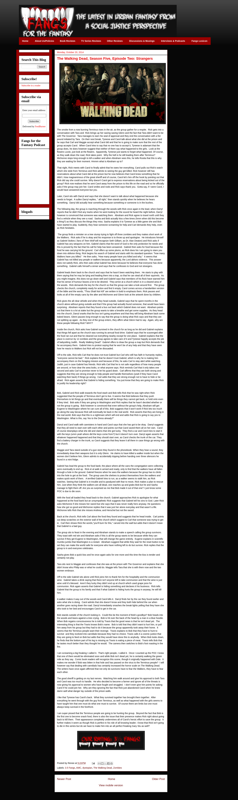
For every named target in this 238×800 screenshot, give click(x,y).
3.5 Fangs (70, 767)
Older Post (158, 779)
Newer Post (64, 779)
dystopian (87, 767)
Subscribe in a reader (31, 85)
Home (111, 779)
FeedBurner (40, 126)
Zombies (117, 767)
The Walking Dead (102, 767)
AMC (78, 767)
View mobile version (111, 785)
